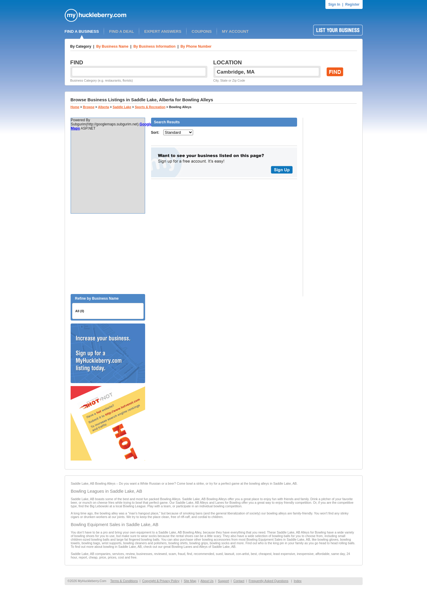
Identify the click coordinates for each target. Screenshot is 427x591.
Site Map (190, 581)
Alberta (103, 107)
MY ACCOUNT (235, 31)
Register (352, 4)
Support (223, 581)
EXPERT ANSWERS (162, 31)
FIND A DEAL (121, 31)
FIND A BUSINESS (82, 31)
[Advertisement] (108, 254)
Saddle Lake (122, 107)
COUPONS (202, 31)
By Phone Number (196, 46)
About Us (207, 581)
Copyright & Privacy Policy (160, 581)
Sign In (334, 4)
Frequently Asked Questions (268, 581)
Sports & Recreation (150, 107)
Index (298, 581)
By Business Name (112, 46)
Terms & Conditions (124, 581)
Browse (88, 107)
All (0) (79, 311)
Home (75, 107)
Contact (238, 581)
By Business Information (154, 46)
